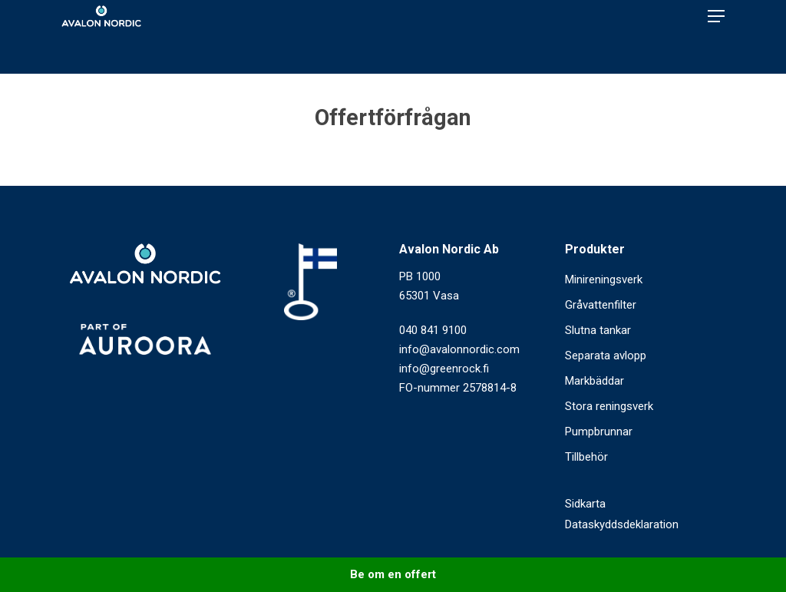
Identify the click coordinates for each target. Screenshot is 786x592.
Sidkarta (585, 504)
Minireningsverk (603, 279)
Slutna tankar (598, 330)
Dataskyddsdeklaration (622, 524)
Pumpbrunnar (598, 431)
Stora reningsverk (609, 406)
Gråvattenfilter (600, 305)
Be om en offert (393, 574)
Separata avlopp (605, 355)
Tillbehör (586, 457)
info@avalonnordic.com (459, 349)
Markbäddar (594, 381)
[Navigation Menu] (716, 37)
